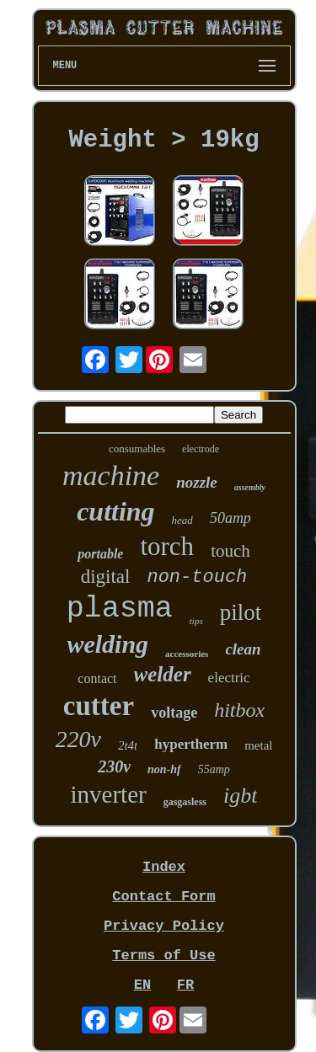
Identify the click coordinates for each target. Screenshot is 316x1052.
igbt (240, 795)
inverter (109, 794)
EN (142, 985)
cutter (98, 706)
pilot (241, 612)
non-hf (164, 769)
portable (100, 554)
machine (110, 475)
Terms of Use (163, 956)
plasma (120, 609)
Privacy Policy (164, 926)
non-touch (197, 577)
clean (242, 649)
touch (230, 551)
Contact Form (163, 897)
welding (107, 644)
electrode (200, 449)
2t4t (127, 745)
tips (196, 621)
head (182, 520)
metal (258, 745)
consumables (137, 448)
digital (106, 576)
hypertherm (191, 744)
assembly (249, 487)
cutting (115, 511)
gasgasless (184, 802)
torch (167, 546)
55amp (214, 769)
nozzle (196, 482)
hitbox (239, 710)
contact (97, 678)
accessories (186, 654)
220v (78, 739)
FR (185, 985)
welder (162, 674)
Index (163, 867)
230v (114, 766)
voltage (174, 712)
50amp (230, 518)
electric (229, 678)
